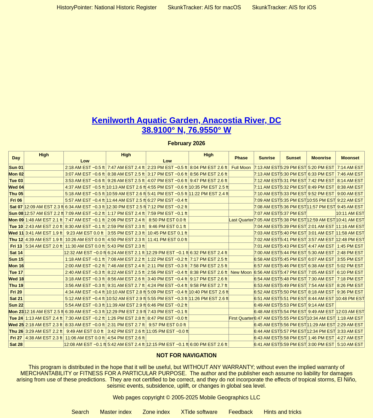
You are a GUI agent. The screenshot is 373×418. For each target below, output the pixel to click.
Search (80, 412)
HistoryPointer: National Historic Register (107, 7)
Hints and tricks (282, 412)
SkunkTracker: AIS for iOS (284, 7)
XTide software (199, 412)
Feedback (241, 412)
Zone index (156, 412)
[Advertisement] (186, 61)
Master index (116, 412)
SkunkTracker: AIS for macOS (204, 7)
